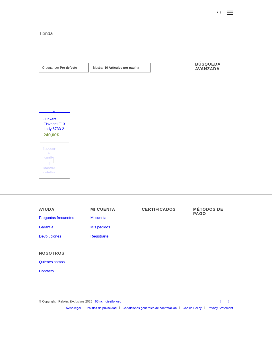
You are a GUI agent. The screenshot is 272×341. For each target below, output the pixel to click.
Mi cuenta (98, 218)
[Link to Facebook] (220, 301)
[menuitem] (73, 308)
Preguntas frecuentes (56, 218)
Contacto (46, 271)
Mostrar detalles (49, 167)
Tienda (46, 33)
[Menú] (230, 13)
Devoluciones (50, 236)
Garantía (46, 227)
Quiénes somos (52, 262)
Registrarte (99, 236)
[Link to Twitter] (228, 301)
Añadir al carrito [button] (49, 153)
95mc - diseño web (108, 301)
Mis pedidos (100, 227)
